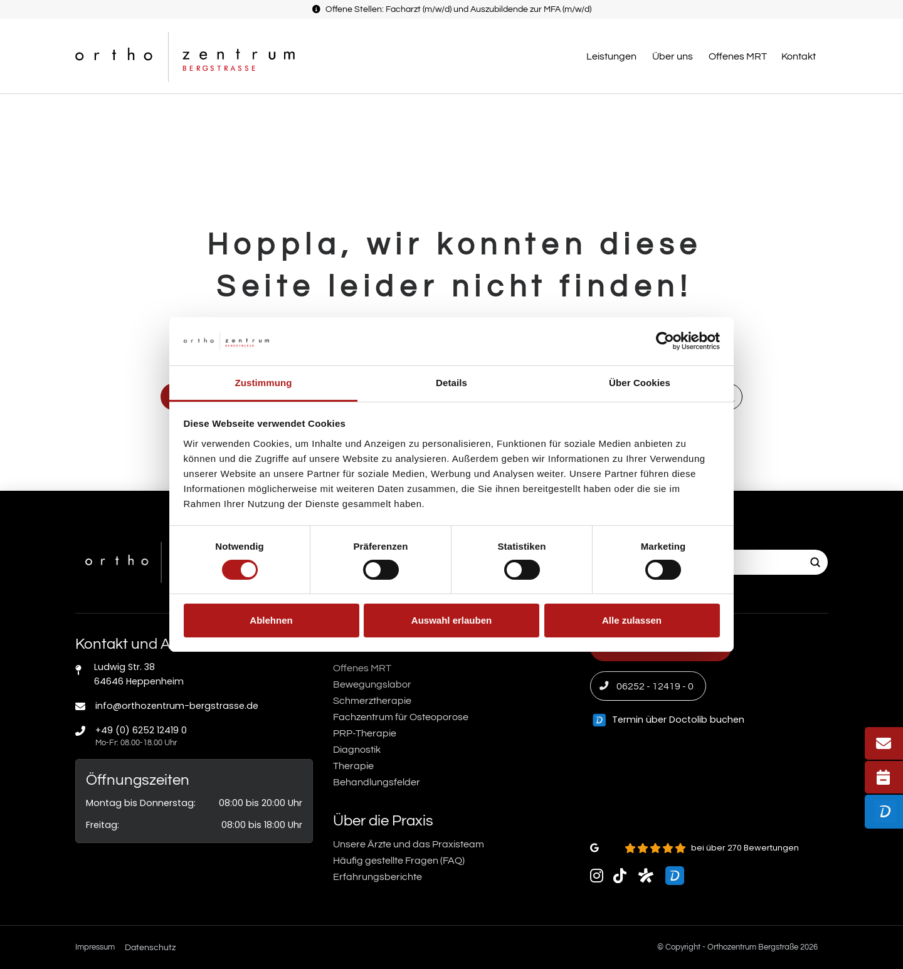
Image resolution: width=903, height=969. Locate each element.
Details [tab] (451, 382)
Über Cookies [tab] (639, 382)
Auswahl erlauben (451, 620)
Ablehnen (271, 620)
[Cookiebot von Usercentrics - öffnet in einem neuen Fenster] (665, 341)
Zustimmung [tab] (263, 382)
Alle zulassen (632, 620)
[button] (613, 56)
